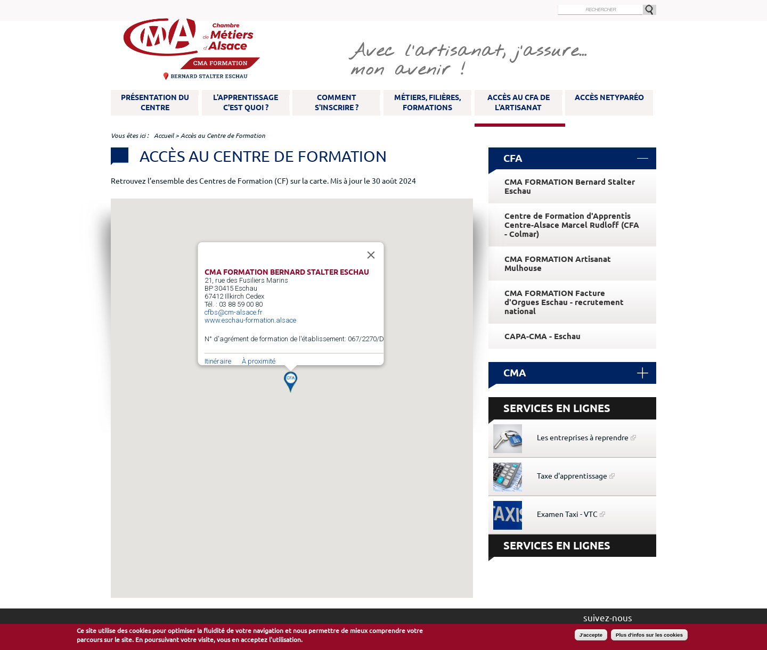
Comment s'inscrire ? (336, 102)
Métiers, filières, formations (427, 102)
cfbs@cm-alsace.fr (234, 312)
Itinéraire (218, 361)
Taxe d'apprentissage (572, 476)
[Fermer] (371, 255)
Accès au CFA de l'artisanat (518, 102)
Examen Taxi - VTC (567, 514)
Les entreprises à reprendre (583, 437)
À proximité (258, 361)
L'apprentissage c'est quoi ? (245, 102)
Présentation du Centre (155, 102)
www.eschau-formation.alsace (250, 320)
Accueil (164, 135)
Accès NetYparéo (609, 97)
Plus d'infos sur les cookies (649, 635)
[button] (290, 382)
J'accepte (591, 635)
